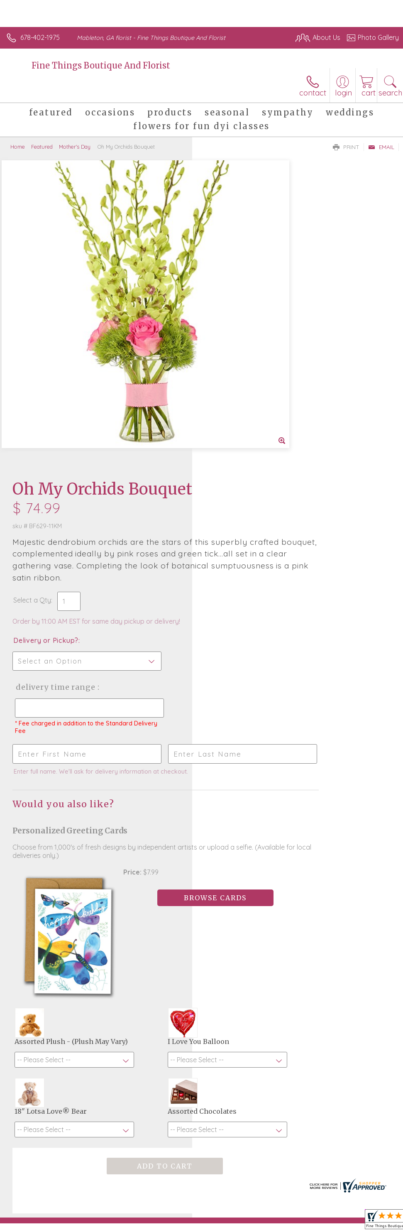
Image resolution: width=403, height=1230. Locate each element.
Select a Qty (224, 291)
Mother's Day (74, 146)
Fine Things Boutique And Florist (101, 65)
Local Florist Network (317, 1197)
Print (346, 147)
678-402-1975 (40, 37)
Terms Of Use (208, 1197)
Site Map (368, 1197)
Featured (42, 146)
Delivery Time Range (246, 378)
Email (381, 147)
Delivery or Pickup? (238, 331)
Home (17, 146)
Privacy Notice (258, 1197)
